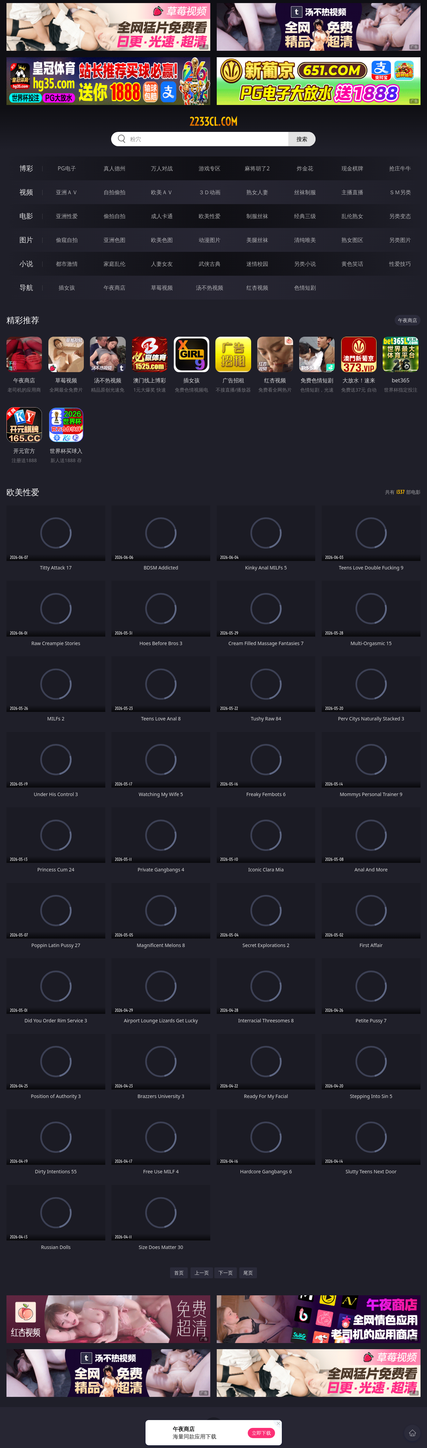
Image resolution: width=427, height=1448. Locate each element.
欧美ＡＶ (162, 192)
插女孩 (67, 287)
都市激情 (67, 264)
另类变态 (400, 216)
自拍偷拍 (114, 192)
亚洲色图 (114, 240)
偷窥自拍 (67, 240)
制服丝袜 (257, 216)
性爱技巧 (400, 264)
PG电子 (67, 168)
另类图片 (400, 240)
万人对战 (162, 168)
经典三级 (305, 216)
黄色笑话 (352, 264)
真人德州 (114, 168)
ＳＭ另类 (400, 192)
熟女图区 (352, 240)
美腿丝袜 (257, 240)
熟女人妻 (257, 192)
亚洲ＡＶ (67, 192)
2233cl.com (213, 121)
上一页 (202, 1272)
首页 (179, 1272)
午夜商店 (114, 287)
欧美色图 (162, 240)
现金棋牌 (352, 168)
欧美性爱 (209, 216)
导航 (26, 287)
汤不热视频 (209, 287)
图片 (26, 239)
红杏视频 (257, 287)
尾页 (248, 1272)
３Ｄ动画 (209, 192)
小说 (26, 263)
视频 (26, 192)
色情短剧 (305, 287)
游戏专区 (209, 168)
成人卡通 (162, 216)
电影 (26, 215)
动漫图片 (209, 240)
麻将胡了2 (257, 168)
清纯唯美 (305, 240)
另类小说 (305, 264)
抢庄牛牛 (400, 168)
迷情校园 (257, 264)
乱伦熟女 (352, 216)
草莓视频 (162, 287)
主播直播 (352, 192)
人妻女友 (162, 264)
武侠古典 (209, 264)
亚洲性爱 (67, 216)
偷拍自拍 (114, 216)
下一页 (225, 1272)
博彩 (26, 168)
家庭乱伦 (114, 264)
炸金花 (305, 168)
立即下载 (261, 1433)
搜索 (301, 139)
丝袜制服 (305, 192)
